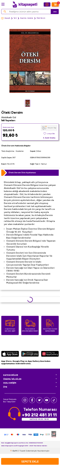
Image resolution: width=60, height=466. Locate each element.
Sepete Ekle (30, 461)
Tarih (15, 18)
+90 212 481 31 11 (39, 414)
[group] (30, 61)
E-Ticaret (21, 451)
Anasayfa (5, 18)
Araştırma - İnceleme (26, 18)
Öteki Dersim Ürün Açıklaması (22, 172)
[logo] (24, 4)
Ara (55, 12)
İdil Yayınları (8, 120)
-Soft (14, 451)
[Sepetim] (55, 4)
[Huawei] (50, 354)
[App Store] (10, 354)
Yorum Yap (52, 128)
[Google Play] (30, 354)
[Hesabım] (47, 4)
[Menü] (3, 4)
